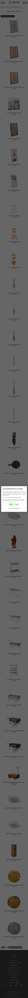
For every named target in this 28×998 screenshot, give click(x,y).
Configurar (16, 504)
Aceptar (11, 504)
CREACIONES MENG (15, 508)
